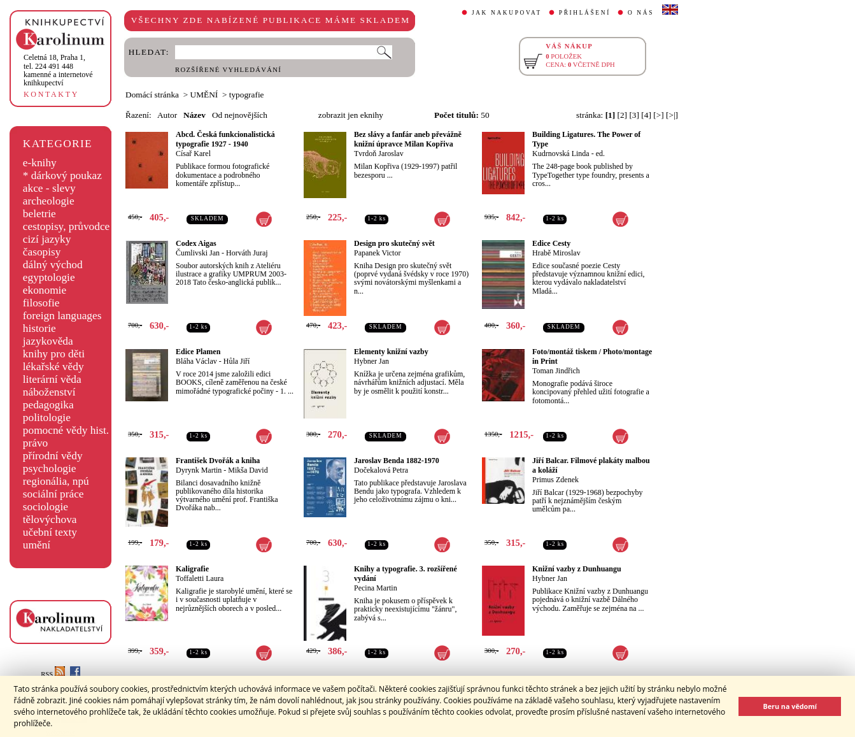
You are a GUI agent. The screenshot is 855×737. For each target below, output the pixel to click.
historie (39, 328)
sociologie (45, 507)
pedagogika (48, 405)
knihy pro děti (54, 354)
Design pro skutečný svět (394, 243)
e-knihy (40, 163)
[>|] (672, 115)
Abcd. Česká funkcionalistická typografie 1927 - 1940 (225, 139)
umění (36, 545)
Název (194, 115)
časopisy (42, 252)
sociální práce (53, 494)
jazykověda (48, 341)
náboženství (49, 392)
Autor (167, 115)
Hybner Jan (371, 361)
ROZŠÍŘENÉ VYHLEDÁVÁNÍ (228, 69)
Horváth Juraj (247, 252)
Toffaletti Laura (199, 578)
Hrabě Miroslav (556, 252)
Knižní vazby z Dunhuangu (576, 568)
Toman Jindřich (556, 370)
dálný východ (53, 265)
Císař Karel (193, 153)
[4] (646, 115)
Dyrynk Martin (199, 470)
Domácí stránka (152, 94)
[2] (623, 115)
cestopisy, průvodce (66, 226)
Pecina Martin (375, 587)
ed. (600, 153)
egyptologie (49, 277)
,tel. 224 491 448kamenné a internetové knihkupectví (58, 70)
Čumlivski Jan (198, 252)
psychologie (49, 468)
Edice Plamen (198, 351)
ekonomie (44, 290)
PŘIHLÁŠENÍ (585, 13)
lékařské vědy (53, 367)
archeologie (48, 201)
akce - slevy (49, 188)
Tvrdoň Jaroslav (379, 153)
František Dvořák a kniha (218, 460)
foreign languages (62, 316)
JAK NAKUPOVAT (507, 13)
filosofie (41, 303)
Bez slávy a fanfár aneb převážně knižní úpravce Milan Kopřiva (408, 139)
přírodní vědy (53, 456)
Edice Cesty (551, 243)
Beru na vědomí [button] (790, 706)
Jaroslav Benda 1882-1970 (396, 460)
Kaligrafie (192, 568)
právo (35, 443)
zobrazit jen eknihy (350, 115)
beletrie (39, 214)
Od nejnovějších (239, 115)
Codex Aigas (196, 243)
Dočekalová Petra (381, 470)
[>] (658, 115)
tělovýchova (50, 519)
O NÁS (641, 13)
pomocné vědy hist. (66, 430)
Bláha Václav (196, 361)
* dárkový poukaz (62, 175)
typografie (246, 94)
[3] (634, 115)
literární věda (52, 379)
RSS (53, 674)
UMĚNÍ (204, 94)
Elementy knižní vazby (391, 351)
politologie (47, 417)
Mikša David (247, 470)
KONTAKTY (51, 94)
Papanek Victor (377, 252)
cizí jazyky (47, 239)
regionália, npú (56, 481)
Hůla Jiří (236, 361)
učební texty (50, 532)
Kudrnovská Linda (561, 153)
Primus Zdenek (555, 479)
